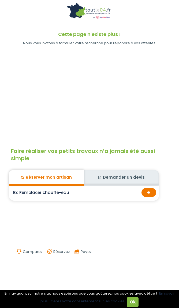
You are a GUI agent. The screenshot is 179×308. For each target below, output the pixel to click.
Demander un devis (121, 177)
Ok (133, 302)
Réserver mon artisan (46, 177)
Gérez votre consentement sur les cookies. (88, 301)
